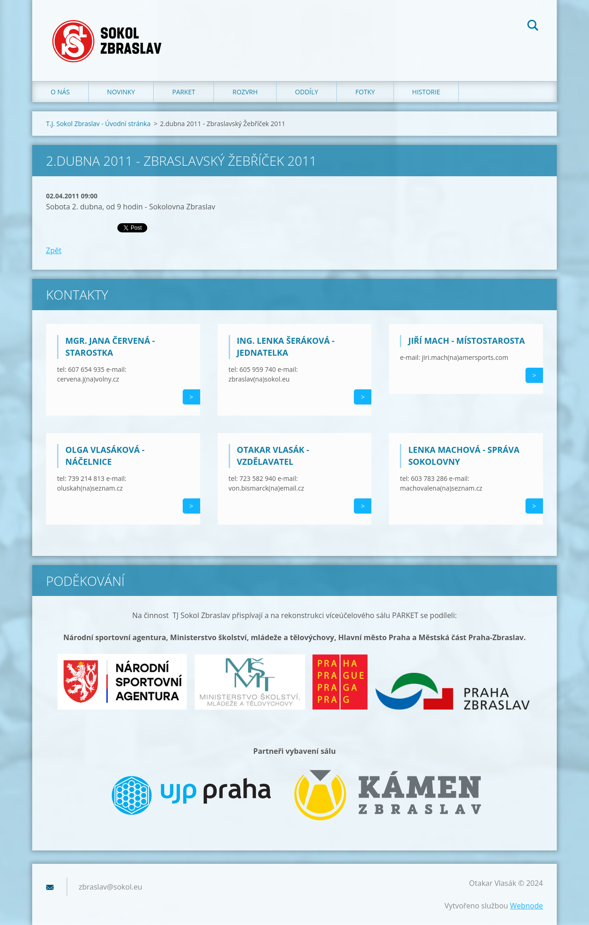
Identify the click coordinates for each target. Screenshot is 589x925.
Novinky (121, 91)
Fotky (365, 91)
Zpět (54, 250)
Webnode (526, 906)
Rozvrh (245, 91)
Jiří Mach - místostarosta (466, 340)
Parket (183, 91)
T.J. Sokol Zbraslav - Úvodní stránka (98, 123)
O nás (60, 91)
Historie (426, 91)
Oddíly (306, 91)
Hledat (532, 26)
